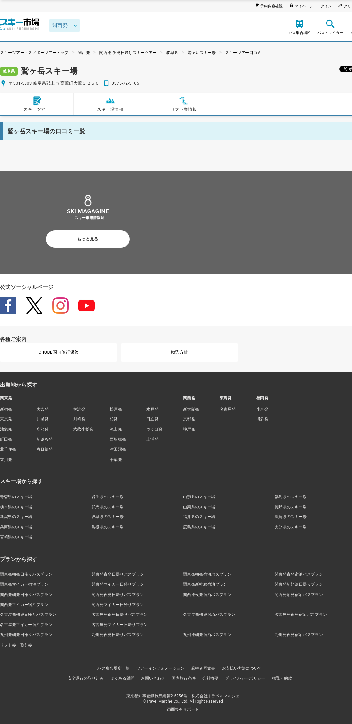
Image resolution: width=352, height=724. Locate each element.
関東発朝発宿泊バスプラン (207, 574)
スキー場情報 (110, 104)
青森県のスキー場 (16, 497)
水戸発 (152, 409)
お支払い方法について (242, 668)
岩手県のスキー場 (108, 497)
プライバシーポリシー (245, 678)
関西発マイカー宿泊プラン (24, 604)
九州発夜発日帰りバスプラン (118, 634)
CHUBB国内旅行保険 (58, 352)
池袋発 (6, 429)
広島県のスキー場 (199, 527)
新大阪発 (191, 409)
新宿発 (6, 409)
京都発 (189, 419)
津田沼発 (118, 449)
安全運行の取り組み (86, 678)
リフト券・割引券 (16, 645)
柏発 (114, 419)
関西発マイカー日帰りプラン (118, 604)
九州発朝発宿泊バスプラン (207, 634)
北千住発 (8, 449)
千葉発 (116, 459)
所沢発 (43, 429)
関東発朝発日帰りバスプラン (26, 574)
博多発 (262, 419)
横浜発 (79, 409)
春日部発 (45, 449)
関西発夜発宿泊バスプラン (207, 594)
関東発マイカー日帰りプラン (118, 584)
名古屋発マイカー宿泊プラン (26, 624)
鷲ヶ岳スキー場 (202, 52)
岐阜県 (172, 52)
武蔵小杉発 (83, 429)
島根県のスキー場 (108, 527)
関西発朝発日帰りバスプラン (26, 594)
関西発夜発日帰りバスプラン (118, 594)
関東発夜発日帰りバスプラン (118, 574)
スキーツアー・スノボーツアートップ (34, 52)
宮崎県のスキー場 (16, 537)
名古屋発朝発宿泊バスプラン (209, 614)
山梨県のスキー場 (199, 507)
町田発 (6, 439)
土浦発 (152, 439)
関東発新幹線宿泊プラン (205, 584)
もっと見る (87, 238)
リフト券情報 (184, 104)
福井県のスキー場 (199, 516)
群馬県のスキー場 (108, 507)
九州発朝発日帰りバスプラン (26, 634)
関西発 (84, 52)
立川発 (6, 459)
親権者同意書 (203, 668)
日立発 (152, 419)
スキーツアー (37, 104)
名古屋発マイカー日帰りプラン (120, 624)
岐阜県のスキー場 (108, 516)
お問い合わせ (153, 678)
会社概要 (210, 678)
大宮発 (43, 409)
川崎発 (79, 419)
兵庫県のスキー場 (16, 527)
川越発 (43, 419)
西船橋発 (118, 439)
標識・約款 (282, 678)
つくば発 (154, 429)
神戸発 (189, 429)
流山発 (116, 429)
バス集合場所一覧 (113, 668)
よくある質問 (122, 678)
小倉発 (262, 409)
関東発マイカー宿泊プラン (24, 584)
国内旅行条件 (184, 678)
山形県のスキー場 (199, 497)
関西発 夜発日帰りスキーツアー (128, 52)
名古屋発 (228, 409)
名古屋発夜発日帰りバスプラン (120, 614)
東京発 (6, 419)
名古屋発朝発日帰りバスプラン (28, 614)
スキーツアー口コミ (243, 52)
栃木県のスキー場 (16, 507)
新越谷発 (45, 439)
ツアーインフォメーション (160, 668)
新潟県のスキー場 (16, 516)
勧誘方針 (179, 352)
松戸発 (116, 409)
